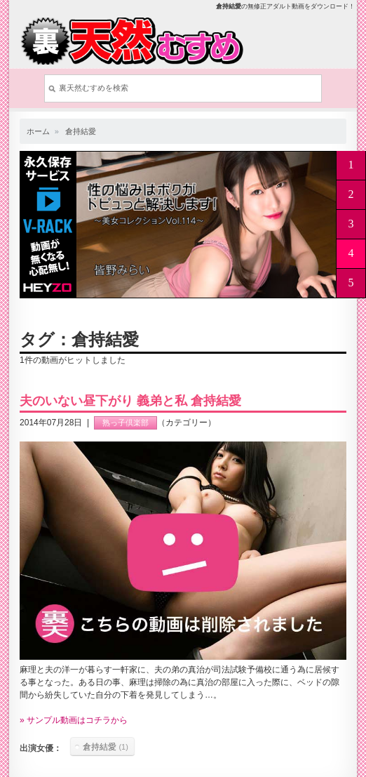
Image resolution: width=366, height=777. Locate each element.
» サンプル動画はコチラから (74, 720)
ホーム (38, 131)
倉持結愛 (80, 131)
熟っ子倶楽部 (125, 422)
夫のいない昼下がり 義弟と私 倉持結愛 (130, 401)
